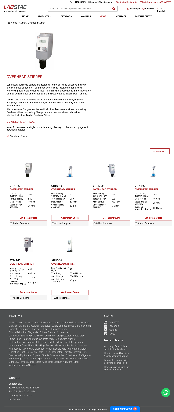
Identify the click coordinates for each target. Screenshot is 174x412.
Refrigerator (85, 355)
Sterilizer (63, 358)
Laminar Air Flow (18, 345)
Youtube (112, 329)
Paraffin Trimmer (72, 352)
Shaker (32, 358)
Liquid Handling (36, 345)
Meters (49, 345)
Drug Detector (64, 335)
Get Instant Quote (125, 409)
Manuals (85, 16)
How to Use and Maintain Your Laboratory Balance (116, 354)
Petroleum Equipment (20, 355)
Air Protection (16, 322)
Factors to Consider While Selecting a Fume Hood (116, 361)
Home (25, 16)
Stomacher (83, 358)
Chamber (35, 329)
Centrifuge (23, 329)
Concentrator (64, 332)
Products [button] (44, 16)
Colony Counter (48, 332)
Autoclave (40, 322)
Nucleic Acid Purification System (70, 348)
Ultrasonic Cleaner (52, 361)
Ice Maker (58, 342)
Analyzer (29, 322)
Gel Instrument (46, 338)
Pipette (36, 355)
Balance (13, 325)
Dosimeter (50, 335)
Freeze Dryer (78, 335)
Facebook (113, 326)
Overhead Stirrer (36, 22)
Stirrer (22, 22)
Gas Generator (30, 338)
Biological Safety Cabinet (54, 325)
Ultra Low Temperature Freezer (25, 361)
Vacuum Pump (71, 361)
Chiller (45, 329)
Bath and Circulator (29, 325)
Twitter (112, 333)
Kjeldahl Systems (74, 342)
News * (103, 16)
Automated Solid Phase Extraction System (69, 322)
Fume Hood (15, 338)
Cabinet (13, 329)
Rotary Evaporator (18, 358)
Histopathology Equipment (23, 342)
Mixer (49, 348)
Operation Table (34, 352)
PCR (85, 352)
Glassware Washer (65, 338)
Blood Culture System (79, 325)
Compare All (160, 151)
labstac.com (15, 399)
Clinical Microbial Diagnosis (23, 332)
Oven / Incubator (53, 352)
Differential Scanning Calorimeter (26, 335)
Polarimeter (72, 355)
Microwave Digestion (33, 348)
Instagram (113, 322)
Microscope (15, 348)
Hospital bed (45, 342)
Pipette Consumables (53, 355)
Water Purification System (22, 365)
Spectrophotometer (48, 358)
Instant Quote (143, 16)
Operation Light (17, 352)
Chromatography (58, 329)
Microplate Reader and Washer (71, 345)
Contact (121, 16)
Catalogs (66, 16)
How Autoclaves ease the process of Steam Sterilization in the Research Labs (116, 368)
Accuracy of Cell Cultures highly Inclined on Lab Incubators (116, 347)
